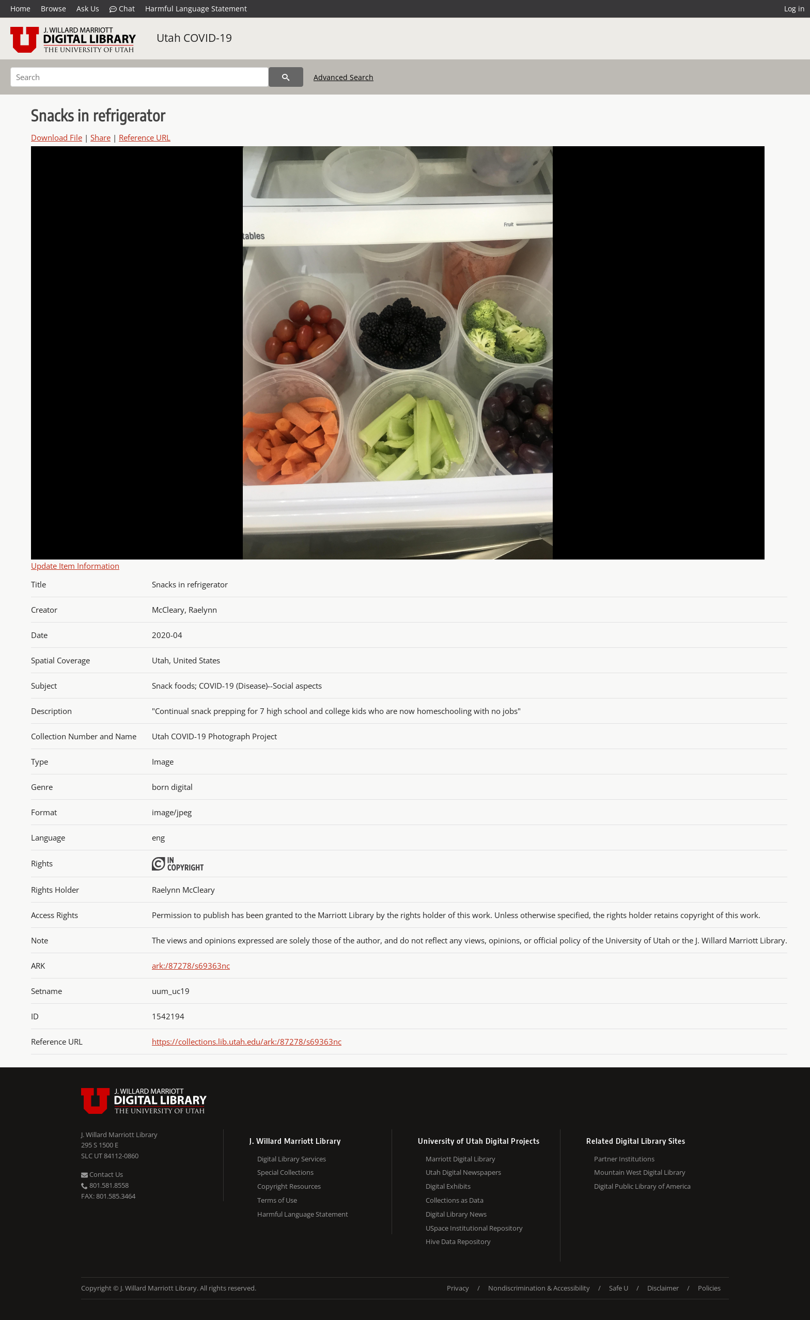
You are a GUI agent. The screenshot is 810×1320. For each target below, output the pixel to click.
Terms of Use (277, 1200)
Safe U (618, 1288)
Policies (709, 1288)
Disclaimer (663, 1288)
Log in (794, 8)
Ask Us (87, 8)
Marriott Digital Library (460, 1158)
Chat (122, 9)
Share (100, 137)
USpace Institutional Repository (474, 1228)
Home (20, 8)
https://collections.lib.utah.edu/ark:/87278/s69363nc (246, 1041)
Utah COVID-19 (194, 37)
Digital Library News (456, 1214)
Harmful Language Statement (196, 8)
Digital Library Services (291, 1158)
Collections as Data (455, 1200)
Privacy (458, 1288)
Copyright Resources (289, 1186)
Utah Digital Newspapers (463, 1172)
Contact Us (102, 1174)
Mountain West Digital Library (640, 1172)
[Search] (139, 77)
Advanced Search (343, 77)
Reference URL (144, 137)
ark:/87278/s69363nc (191, 965)
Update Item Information (75, 566)
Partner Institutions (624, 1158)
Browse (53, 8)
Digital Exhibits (448, 1186)
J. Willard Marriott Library (119, 1134)
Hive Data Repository (458, 1241)
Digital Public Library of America (642, 1186)
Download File (56, 137)
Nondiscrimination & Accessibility (539, 1288)
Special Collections (285, 1172)
